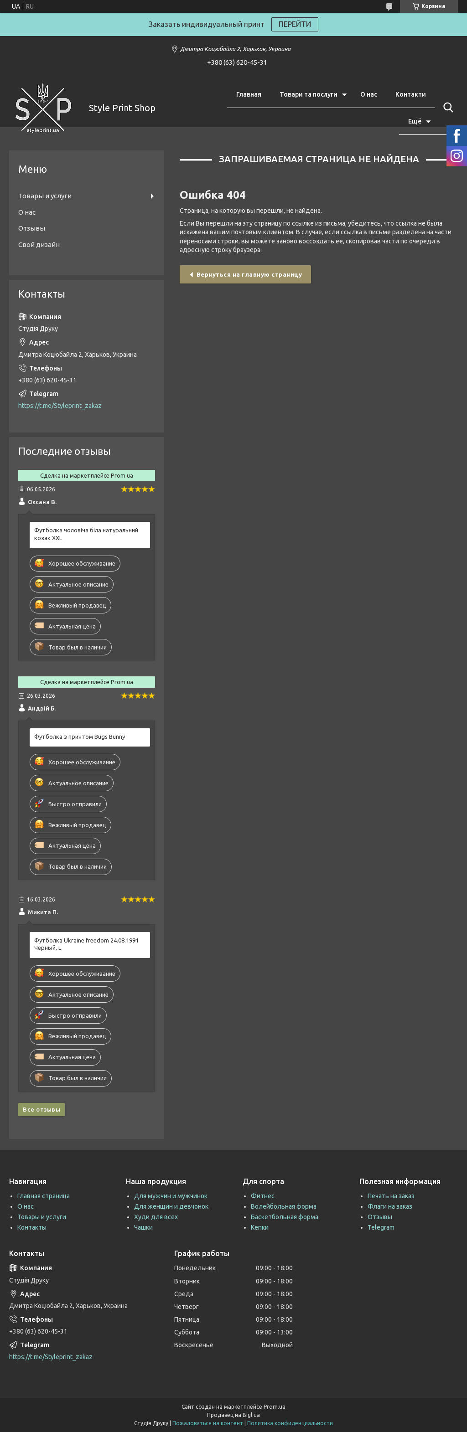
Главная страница (43, 1196)
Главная (248, 94)
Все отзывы (41, 1109)
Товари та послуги (308, 94)
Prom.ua (274, 1407)
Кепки (260, 1227)
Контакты (32, 1227)
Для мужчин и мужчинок (171, 1196)
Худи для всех (156, 1217)
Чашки (143, 1227)
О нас (368, 94)
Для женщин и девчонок (171, 1206)
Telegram (381, 1227)
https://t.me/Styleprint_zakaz (60, 405)
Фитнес (263, 1196)
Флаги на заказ (390, 1206)
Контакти (410, 94)
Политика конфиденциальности (290, 1423)
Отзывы (31, 228)
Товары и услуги (45, 196)
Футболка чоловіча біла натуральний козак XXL (86, 534)
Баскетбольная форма (284, 1217)
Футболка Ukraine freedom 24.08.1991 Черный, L (86, 944)
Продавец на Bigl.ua (233, 1415)
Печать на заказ (391, 1196)
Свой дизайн (39, 244)
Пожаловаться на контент (207, 1423)
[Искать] (446, 107)
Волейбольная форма (284, 1206)
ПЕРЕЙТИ (295, 24)
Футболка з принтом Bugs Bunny (79, 736)
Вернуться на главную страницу (249, 274)
